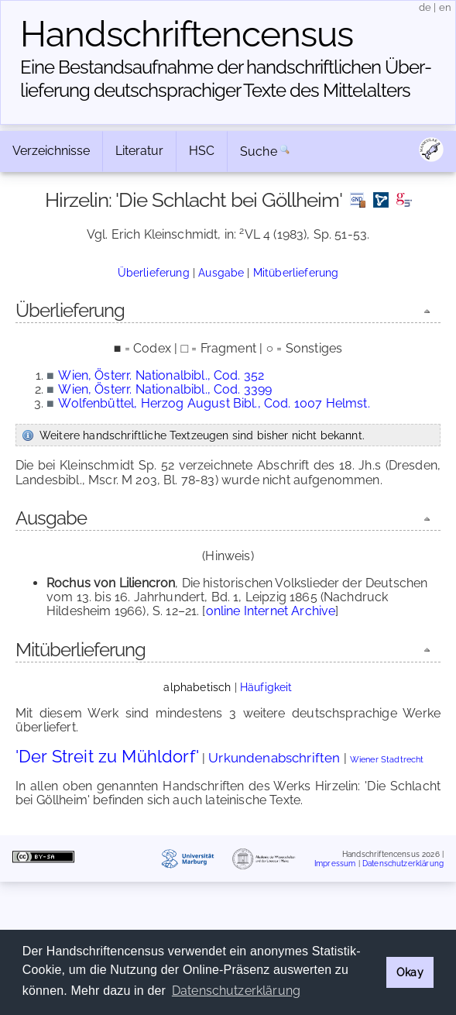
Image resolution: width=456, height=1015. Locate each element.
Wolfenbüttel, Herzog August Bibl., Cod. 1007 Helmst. (213, 403)
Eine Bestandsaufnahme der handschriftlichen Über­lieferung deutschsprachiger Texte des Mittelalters (226, 79)
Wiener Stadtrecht (387, 760)
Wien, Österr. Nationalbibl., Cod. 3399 (165, 389)
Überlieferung (154, 272)
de (425, 7)
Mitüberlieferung (296, 272)
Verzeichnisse (51, 150)
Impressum (334, 862)
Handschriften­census (186, 34)
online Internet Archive (271, 611)
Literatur (139, 150)
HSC (201, 150)
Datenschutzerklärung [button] (236, 990)
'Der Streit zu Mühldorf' (107, 756)
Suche (258, 151)
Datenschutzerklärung (403, 862)
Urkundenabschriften (274, 758)
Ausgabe (221, 272)
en (445, 7)
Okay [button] (409, 972)
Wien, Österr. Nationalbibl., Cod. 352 (161, 375)
